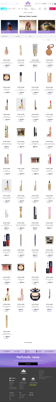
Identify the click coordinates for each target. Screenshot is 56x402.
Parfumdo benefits (42, 378)
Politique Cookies (11, 394)
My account (21, 384)
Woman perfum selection (13, 388)
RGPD (10, 398)
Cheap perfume (41, 370)
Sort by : (43, 39)
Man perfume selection (12, 387)
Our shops (41, 375)
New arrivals (41, 372)
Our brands (11, 384)
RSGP (10, 399)
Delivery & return (21, 388)
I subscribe (28, 363)
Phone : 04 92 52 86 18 (22, 394)
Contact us (20, 387)
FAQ (20, 398)
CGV (10, 397)
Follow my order (21, 397)
